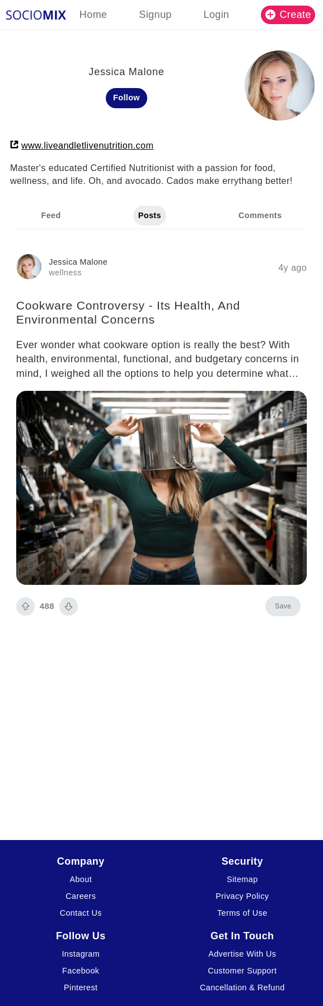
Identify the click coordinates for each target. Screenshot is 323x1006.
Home (93, 14)
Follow (126, 97)
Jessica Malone (78, 261)
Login (216, 14)
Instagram (81, 953)
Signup (155, 14)
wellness (65, 272)
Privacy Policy (242, 896)
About (80, 879)
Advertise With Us (242, 953)
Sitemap (242, 879)
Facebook (80, 970)
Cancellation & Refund (242, 987)
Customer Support (242, 970)
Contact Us (81, 912)
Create (288, 14)
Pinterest (80, 987)
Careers (80, 896)
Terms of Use (242, 912)
